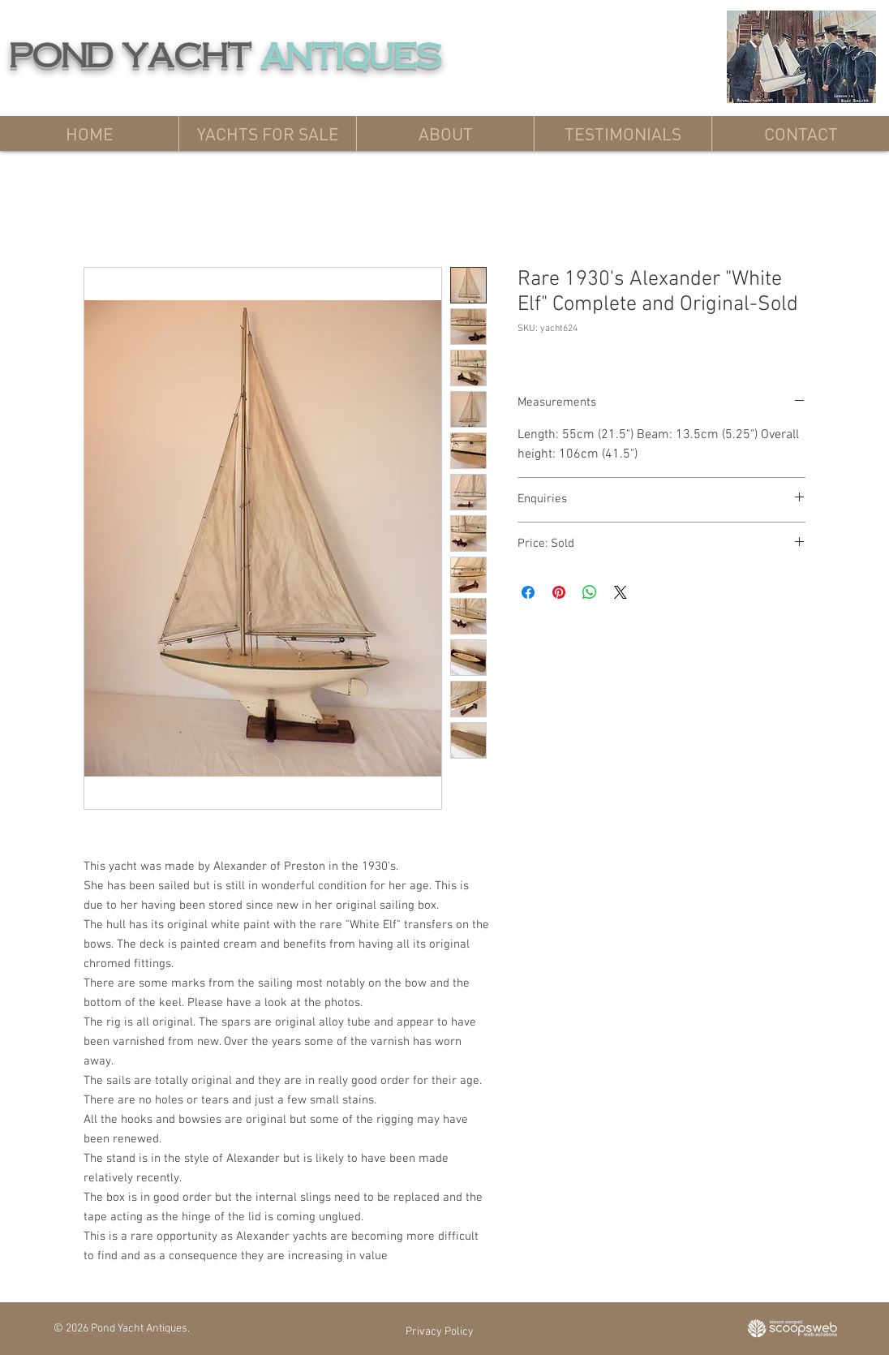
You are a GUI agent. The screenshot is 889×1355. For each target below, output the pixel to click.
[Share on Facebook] (528, 592)
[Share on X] (620, 592)
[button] (267, 133)
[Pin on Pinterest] (559, 592)
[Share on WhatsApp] (589, 592)
